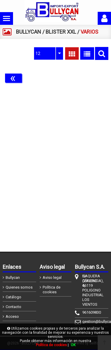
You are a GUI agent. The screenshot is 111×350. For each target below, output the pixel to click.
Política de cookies (51, 289)
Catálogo (13, 297)
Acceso (12, 316)
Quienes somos (19, 287)
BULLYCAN (28, 32)
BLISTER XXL (61, 32)
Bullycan (13, 277)
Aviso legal (52, 277)
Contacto (13, 307)
